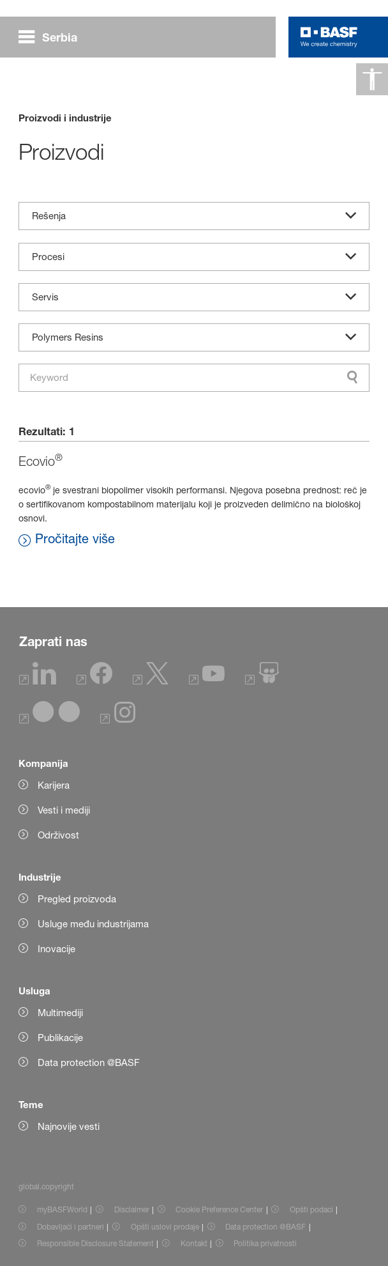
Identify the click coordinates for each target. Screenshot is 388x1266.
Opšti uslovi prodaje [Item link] (165, 1226)
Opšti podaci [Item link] (311, 1209)
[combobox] (194, 378)
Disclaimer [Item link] (131, 1209)
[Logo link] (329, 37)
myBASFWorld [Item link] (62, 1209)
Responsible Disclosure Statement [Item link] (95, 1243)
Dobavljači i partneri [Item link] (70, 1226)
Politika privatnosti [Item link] (265, 1243)
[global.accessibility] (372, 79)
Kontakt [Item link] (194, 1243)
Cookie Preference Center (219, 1209)
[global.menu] (53, 37)
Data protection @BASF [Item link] (265, 1226)
